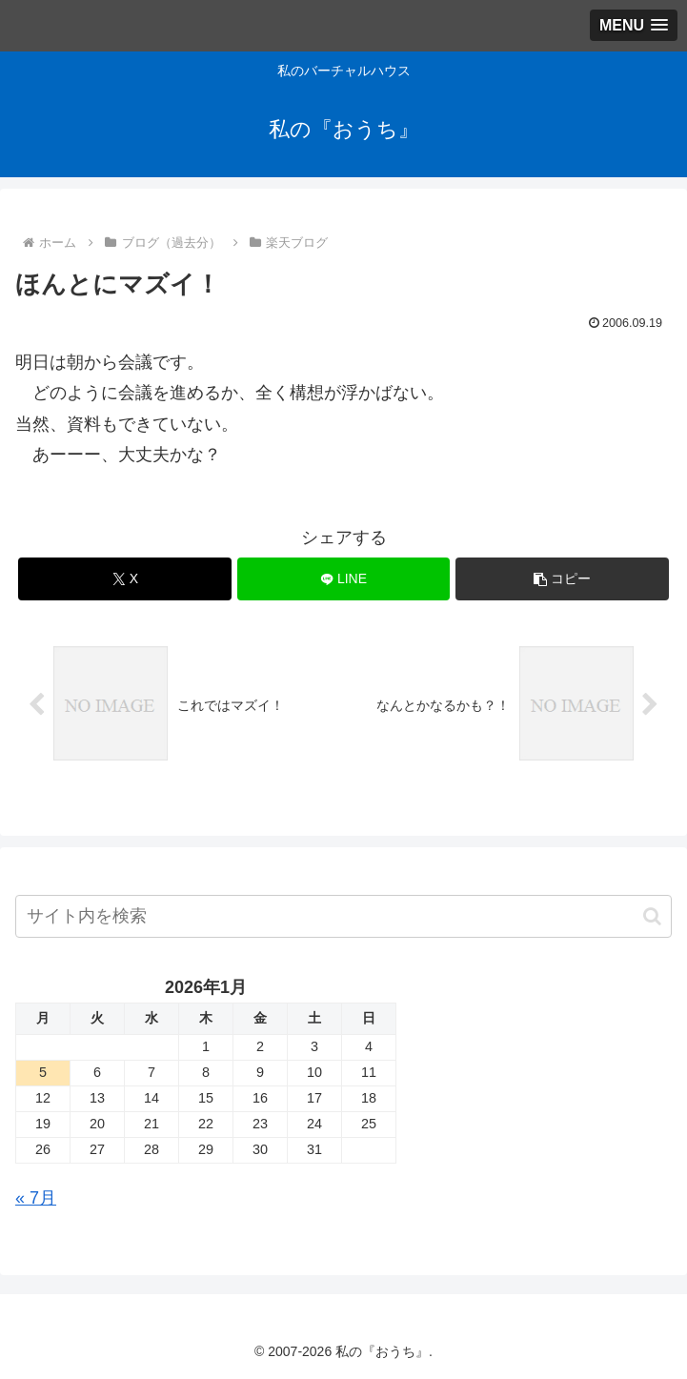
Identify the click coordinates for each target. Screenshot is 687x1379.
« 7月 (35, 1197)
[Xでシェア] (125, 579)
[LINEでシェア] (344, 579)
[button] (562, 579)
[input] (343, 916)
